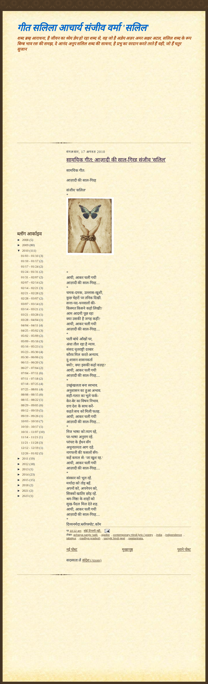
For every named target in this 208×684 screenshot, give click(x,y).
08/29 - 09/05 (30, 405)
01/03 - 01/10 (30, 255)
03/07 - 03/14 (30, 304)
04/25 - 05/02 (30, 330)
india (159, 534)
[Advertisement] (104, 99)
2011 (25, 458)
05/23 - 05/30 (30, 352)
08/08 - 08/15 (30, 394)
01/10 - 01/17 (30, 261)
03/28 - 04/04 (30, 319)
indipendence (173, 534)
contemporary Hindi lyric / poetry (133, 534)
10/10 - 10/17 (30, 426)
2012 (25, 464)
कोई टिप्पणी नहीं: (92, 530)
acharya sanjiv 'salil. (85, 534)
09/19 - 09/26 (30, 416)
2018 (25, 485)
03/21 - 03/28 (30, 314)
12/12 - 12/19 (30, 447)
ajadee (105, 534)
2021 (25, 490)
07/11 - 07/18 (30, 378)
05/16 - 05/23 (30, 346)
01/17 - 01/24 (30, 266)
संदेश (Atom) (92, 560)
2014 (25, 474)
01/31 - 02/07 (30, 277)
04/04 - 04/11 (30, 325)
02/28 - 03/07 (30, 298)
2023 (25, 496)
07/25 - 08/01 (30, 389)
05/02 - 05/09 (30, 335)
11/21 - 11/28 (30, 442)
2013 (25, 469)
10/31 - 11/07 (30, 432)
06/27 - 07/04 (30, 368)
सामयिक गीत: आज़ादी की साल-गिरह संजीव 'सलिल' (116, 160)
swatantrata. (135, 538)
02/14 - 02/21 (30, 288)
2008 (25, 240)
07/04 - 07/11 (30, 373)
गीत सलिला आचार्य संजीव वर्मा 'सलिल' (83, 28)
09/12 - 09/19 (30, 410)
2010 (25, 250)
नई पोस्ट (71, 549)
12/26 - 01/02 (30, 453)
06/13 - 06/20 (30, 362)
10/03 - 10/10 (30, 421)
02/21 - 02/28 (30, 293)
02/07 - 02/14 (30, 282)
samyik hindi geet (114, 538)
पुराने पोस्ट (184, 549)
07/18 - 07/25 (30, 383)
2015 (25, 480)
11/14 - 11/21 (30, 437)
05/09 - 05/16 (30, 341)
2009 (25, 245)
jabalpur (71, 538)
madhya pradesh (90, 538)
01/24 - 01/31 (30, 271)
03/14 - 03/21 (30, 309)
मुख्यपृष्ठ (127, 549)
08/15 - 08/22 (30, 399)
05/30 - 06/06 (30, 357)
